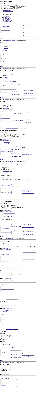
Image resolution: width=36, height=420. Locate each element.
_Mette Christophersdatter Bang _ (27, 207)
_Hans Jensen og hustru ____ (16, 194)
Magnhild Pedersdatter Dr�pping (8, 11)
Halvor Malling (6, 49)
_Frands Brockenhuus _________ (16, 155)
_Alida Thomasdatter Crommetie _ (15, 380)
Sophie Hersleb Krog (7, 230)
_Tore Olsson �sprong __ (28, 23)
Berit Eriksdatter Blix (5, 125)
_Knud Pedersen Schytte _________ (27, 202)
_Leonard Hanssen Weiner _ (5, 370)
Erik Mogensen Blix (6, 114)
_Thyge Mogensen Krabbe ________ (27, 166)
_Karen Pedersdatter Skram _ (6, 165)
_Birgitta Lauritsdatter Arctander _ (7, 129)
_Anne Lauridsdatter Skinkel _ (16, 158)
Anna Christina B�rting (7, 264)
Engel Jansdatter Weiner (6, 365)
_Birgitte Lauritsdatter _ (28, 128)
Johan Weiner (3, 374)
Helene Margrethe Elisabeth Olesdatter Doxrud (10, 85)
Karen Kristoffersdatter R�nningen (7, 307)
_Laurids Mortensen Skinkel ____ (27, 157)
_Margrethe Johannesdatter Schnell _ (29, 268)
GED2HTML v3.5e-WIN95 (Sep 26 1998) (12, 41)
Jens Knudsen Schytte (7, 188)
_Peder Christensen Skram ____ (16, 163)
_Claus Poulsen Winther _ (5, 402)
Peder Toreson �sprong (5, 30)
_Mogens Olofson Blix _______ (19, 119)
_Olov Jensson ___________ (28, 118)
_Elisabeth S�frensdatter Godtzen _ (28, 378)
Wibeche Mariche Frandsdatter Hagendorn (8, 200)
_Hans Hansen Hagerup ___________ (28, 244)
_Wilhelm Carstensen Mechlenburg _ (16, 267)
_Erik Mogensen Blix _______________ (7, 121)
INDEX (1, 39)
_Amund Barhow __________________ (28, 247)
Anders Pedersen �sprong (7, 21)
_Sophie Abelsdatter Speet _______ (16, 279)
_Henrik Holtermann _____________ (28, 235)
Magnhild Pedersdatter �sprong (7, 20)
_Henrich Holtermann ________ (17, 236)
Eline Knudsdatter (6, 396)
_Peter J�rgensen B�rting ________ (16, 276)
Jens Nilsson (5, 116)
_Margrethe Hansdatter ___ (28, 132)
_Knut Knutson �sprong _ (28, 27)
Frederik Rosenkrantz (7, 150)
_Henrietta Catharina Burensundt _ (17, 91)
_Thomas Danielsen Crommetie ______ (28, 379)
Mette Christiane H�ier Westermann (9, 225)
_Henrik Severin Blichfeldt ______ (17, 88)
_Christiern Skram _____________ (27, 162)
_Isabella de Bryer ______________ (16, 271)
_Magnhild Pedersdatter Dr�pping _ (7, 34)
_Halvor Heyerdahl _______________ (17, 96)
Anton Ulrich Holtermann (5, 242)
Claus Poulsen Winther (6, 395)
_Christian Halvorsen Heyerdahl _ (29, 95)
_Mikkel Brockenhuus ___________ (27, 154)
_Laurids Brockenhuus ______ (6, 156)
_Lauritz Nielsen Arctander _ (19, 127)
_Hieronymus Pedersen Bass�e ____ (29, 99)
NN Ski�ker (3, 339)
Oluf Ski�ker (5, 330)
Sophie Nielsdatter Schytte (7, 182)
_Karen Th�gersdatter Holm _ (17, 206)
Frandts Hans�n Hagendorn (7, 181)
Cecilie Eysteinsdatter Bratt (8, 327)
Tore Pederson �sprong (6, 17)
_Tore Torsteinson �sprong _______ (7, 26)
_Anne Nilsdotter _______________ (28, 240)
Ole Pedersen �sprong (6, 16)
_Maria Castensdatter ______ (16, 198)
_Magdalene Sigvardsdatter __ (19, 131)
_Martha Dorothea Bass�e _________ (17, 100)
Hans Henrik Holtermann (7, 223)
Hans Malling (5, 51)
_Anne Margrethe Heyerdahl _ (6, 98)
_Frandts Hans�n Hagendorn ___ (6, 196)
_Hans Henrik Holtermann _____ (6, 238)
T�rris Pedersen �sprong (7, 18)
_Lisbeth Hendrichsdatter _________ (28, 381)
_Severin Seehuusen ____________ (15, 377)
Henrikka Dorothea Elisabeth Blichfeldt (8, 94)
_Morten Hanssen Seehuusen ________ (28, 376)
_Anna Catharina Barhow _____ (17, 248)
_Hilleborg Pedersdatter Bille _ (27, 159)
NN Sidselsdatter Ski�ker (7, 329)
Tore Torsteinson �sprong (7, 10)
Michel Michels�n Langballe (8, 184)
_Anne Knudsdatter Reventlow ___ (27, 164)
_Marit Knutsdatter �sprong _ (18, 28)
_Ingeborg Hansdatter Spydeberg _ (28, 249)
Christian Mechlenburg (6, 263)
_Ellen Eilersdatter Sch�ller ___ (28, 245)
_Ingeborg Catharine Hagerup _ (6, 246)
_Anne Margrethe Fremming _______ (29, 97)
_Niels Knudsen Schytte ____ (16, 203)
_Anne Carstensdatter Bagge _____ (28, 237)
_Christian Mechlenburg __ (5, 269)
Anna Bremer (6, 362)
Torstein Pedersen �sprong (7, 19)
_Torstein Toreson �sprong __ (18, 24)
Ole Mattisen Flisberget (7, 295)
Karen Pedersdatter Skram (7, 148)
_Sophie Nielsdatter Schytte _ (6, 204)
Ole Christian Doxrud (7, 83)
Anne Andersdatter (6, 398)
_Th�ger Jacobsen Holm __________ (28, 205)
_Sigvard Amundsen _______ (28, 130)
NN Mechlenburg (4, 273)
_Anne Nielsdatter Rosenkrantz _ (27, 167)
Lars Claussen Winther (5, 406)
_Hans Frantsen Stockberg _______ (28, 239)
